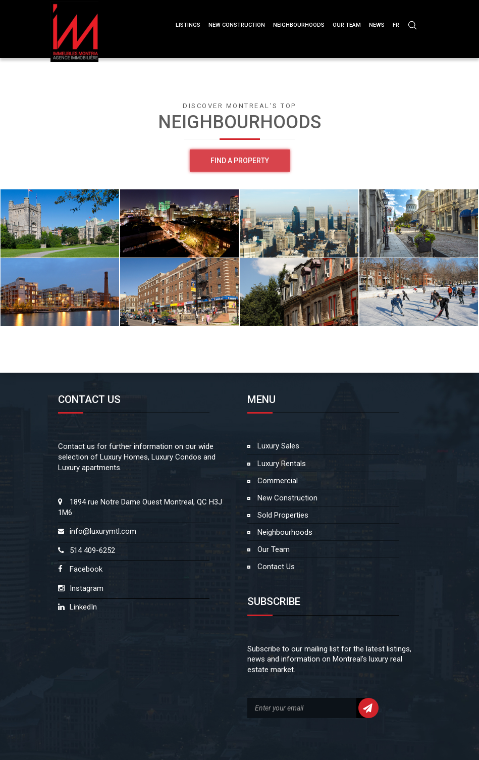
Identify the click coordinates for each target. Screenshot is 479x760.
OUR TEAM (347, 25)
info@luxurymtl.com (103, 531)
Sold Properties (281, 515)
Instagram (86, 588)
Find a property (239, 161)
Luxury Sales (277, 445)
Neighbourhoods (299, 25)
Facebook (86, 569)
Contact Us (275, 566)
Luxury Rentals (280, 463)
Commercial (276, 480)
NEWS (377, 25)
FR (396, 25)
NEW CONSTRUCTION (236, 25)
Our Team (272, 549)
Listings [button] (188, 25)
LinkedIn (83, 607)
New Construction (286, 497)
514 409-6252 (92, 550)
